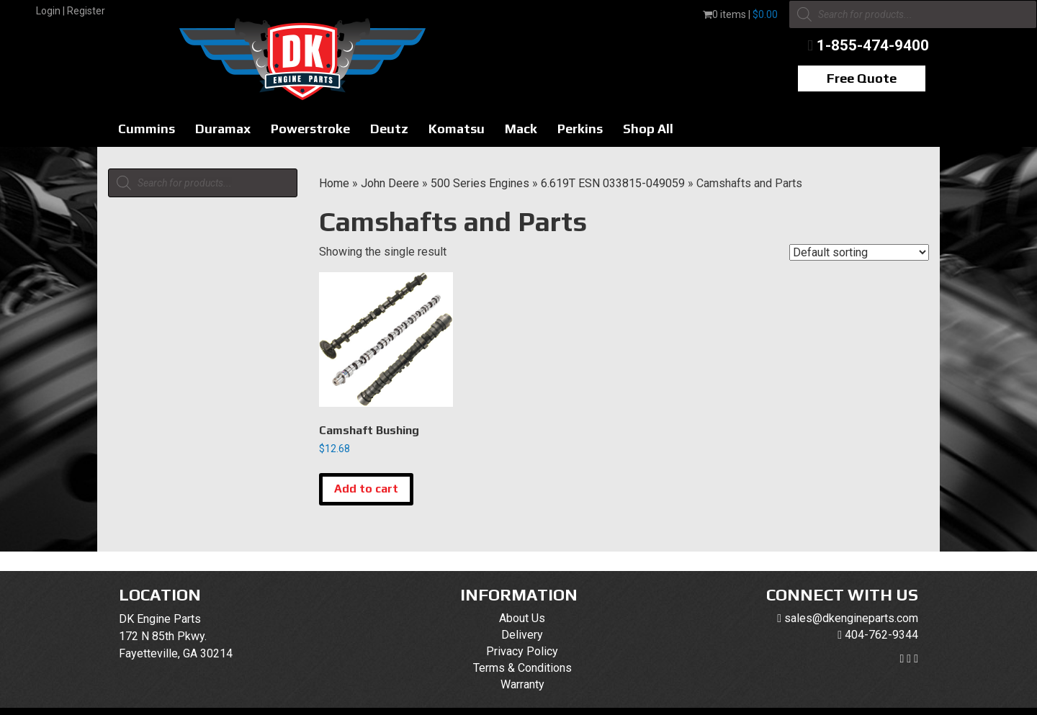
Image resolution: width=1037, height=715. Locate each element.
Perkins (580, 128)
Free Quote (862, 78)
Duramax (223, 128)
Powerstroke (310, 128)
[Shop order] (859, 252)
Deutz (389, 128)
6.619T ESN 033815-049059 (613, 183)
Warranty (522, 684)
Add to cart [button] (366, 488)
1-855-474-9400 (873, 45)
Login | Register (70, 11)
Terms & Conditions (522, 668)
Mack (521, 128)
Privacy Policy (522, 651)
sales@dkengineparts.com (851, 618)
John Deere (390, 183)
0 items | (740, 14)
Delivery (522, 635)
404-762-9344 (881, 635)
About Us (522, 618)
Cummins (146, 128)
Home (334, 183)
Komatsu (456, 128)
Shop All (648, 128)
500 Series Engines (480, 183)
